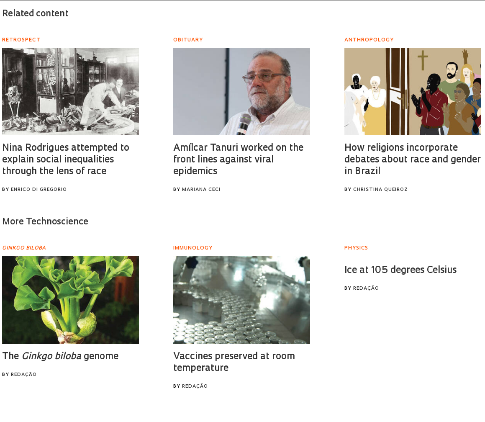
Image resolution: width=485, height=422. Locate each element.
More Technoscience (45, 222)
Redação (24, 375)
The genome (60, 357)
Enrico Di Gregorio (39, 190)
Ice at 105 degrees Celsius (400, 270)
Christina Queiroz (380, 190)
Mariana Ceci (201, 190)
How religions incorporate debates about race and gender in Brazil (412, 160)
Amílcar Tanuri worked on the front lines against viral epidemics (238, 160)
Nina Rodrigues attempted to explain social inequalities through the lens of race (65, 160)
